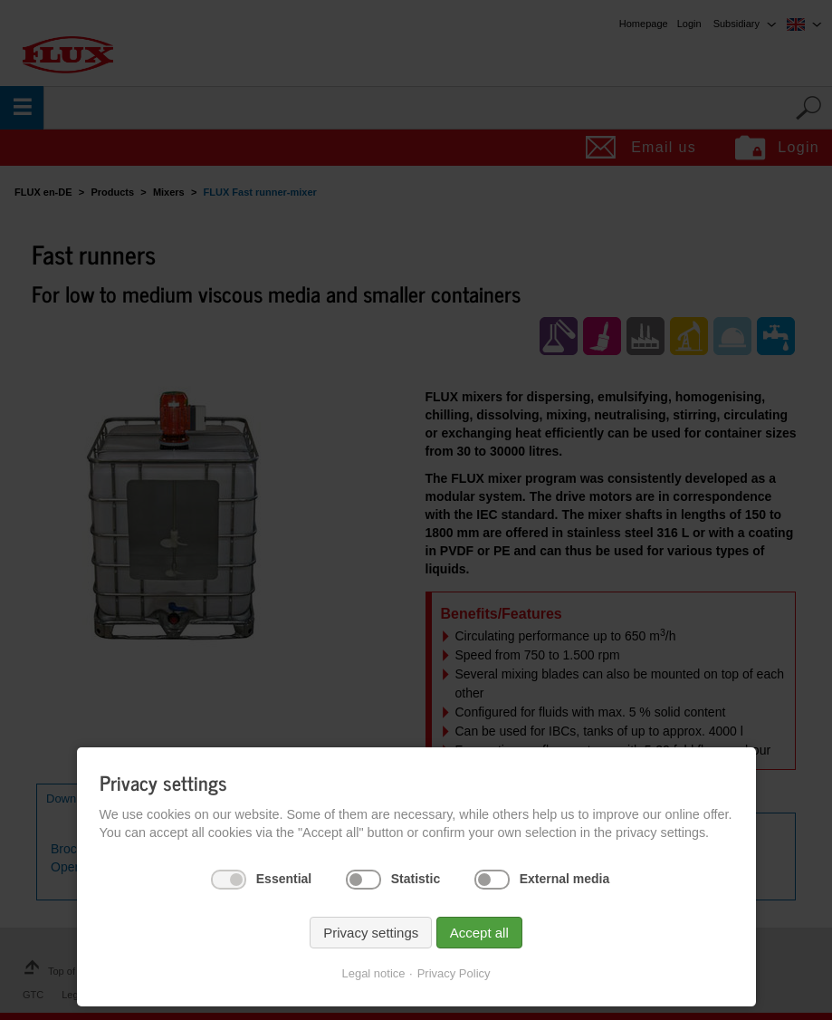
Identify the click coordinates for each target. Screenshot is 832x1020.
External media (565, 878)
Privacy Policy (454, 973)
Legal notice (373, 973)
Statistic (415, 878)
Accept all (479, 932)
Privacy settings (370, 932)
